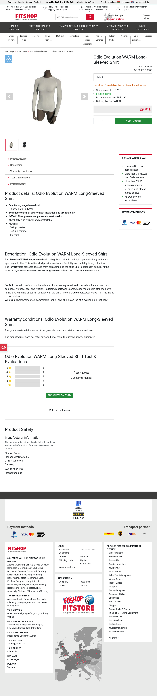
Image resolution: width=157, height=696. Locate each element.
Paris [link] (14, 651)
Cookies (62, 556)
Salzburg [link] (43, 613)
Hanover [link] (11, 578)
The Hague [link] (37, 625)
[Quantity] (104, 123)
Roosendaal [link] (24, 628)
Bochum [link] (45, 565)
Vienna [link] (10, 617)
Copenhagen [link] (13, 659)
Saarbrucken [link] (35, 588)
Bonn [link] (9, 568)
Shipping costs (66, 560)
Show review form (59, 397)
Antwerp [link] (11, 644)
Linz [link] (36, 613)
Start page (9, 53)
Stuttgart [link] (22, 591)
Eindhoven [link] (12, 628)
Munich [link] (21, 584)
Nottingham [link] (13, 606)
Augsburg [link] (20, 565)
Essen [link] (10, 574)
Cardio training (14, 30)
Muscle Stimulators (118, 628)
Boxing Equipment (117, 590)
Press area (85, 582)
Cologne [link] (20, 581)
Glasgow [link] (22, 602)
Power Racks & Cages (119, 609)
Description (16, 167)
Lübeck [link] (35, 581)
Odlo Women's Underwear (62, 53)
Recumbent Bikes (117, 594)
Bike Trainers (115, 601)
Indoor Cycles (115, 583)
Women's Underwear (39, 53)
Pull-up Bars (115, 624)
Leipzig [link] (28, 581)
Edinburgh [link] (12, 602)
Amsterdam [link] (13, 625)
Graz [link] (9, 613)
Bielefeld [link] (36, 565)
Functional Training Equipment (123, 613)
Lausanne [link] (24, 636)
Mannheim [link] (12, 584)
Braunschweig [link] (28, 568)
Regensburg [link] (13, 588)
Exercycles (114, 598)
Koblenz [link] (11, 581)
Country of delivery (110, 2)
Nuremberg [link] (40, 584)
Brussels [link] (20, 644)
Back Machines (116, 620)
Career (29, 2)
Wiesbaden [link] (32, 591)
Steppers (113, 605)
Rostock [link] (24, 588)
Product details (18, 160)
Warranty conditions (21, 173)
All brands (114, 638)
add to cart (133, 123)
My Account (142, 2)
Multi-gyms (114, 568)
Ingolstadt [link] (21, 578)
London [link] (31, 602)
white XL (100, 79)
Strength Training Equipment (39, 30)
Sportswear (22, 53)
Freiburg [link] (28, 574)
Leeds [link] (20, 599)
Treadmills (114, 560)
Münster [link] (30, 584)
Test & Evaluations (20, 179)
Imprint (21, 2)
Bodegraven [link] (25, 625)
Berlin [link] (28, 565)
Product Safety (18, 186)
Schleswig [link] (12, 591)
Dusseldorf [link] (32, 571)
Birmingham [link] (30, 599)
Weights (113, 586)
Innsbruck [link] (17, 613)
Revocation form (67, 567)
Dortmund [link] (12, 571)
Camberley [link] (41, 599)
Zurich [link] (33, 636)
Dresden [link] (22, 571)
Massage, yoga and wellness (117, 30)
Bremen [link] (40, 568)
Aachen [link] (11, 565)
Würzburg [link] (43, 591)
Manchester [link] (41, 602)
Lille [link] (9, 651)
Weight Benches (116, 579)
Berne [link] (16, 636)
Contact (37, 2)
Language (128, 2)
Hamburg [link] (37, 574)
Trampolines (115, 571)
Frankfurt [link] (18, 574)
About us (84, 556)
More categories (142, 30)
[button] (9, 98)
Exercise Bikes (115, 556)
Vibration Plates (116, 631)
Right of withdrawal (85, 562)
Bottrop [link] (17, 568)
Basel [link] (10, 636)
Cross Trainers (116, 553)
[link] (124, 224)
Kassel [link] (40, 578)
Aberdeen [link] (11, 599)
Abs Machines (115, 616)
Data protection (87, 549)
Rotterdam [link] (36, 628)
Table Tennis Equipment (120, 575)
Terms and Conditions (64, 551)
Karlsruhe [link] (31, 578)
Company (12, 2)
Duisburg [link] (42, 571)
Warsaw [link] (11, 667)
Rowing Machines (117, 564)
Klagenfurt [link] (28, 613)
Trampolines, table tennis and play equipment (78, 30)
